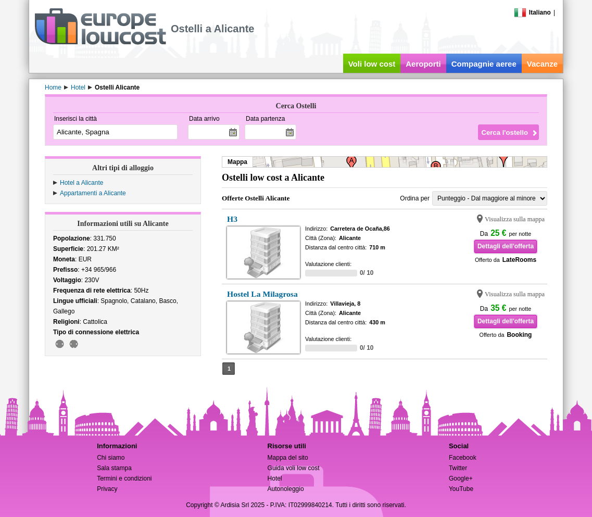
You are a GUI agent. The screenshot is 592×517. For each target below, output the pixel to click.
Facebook (462, 457)
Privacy (107, 489)
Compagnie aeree (484, 63)
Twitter (458, 468)
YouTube (461, 489)
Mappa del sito (288, 457)
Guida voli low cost (294, 468)
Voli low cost (372, 63)
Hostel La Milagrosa (262, 293)
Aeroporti (423, 63)
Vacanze (542, 63)
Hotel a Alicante (81, 182)
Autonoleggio (286, 489)
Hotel (275, 478)
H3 (232, 219)
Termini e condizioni (124, 478)
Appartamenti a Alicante (93, 193)
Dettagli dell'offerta (505, 246)
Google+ (461, 478)
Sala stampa (114, 468)
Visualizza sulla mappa (515, 219)
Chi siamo (110, 457)
